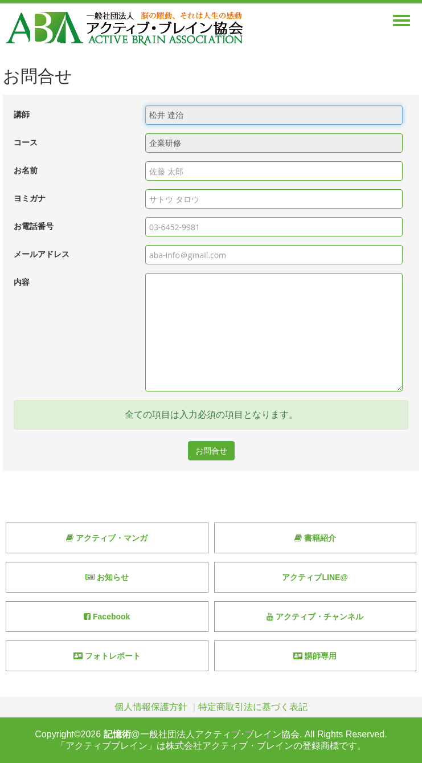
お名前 (26, 170)
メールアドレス (41, 254)
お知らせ (107, 577)
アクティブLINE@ (315, 577)
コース (26, 142)
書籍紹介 (315, 537)
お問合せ (211, 450)
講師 (22, 115)
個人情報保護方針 (150, 707)
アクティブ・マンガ (107, 537)
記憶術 (117, 734)
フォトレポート (107, 655)
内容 (22, 282)
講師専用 (315, 655)
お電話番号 (34, 226)
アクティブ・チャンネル (315, 616)
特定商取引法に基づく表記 (253, 707)
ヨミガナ (30, 198)
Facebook (107, 616)
